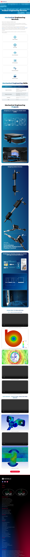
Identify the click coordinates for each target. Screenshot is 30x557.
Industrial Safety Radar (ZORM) (6, 503)
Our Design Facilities (4, 546)
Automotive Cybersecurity (5, 535)
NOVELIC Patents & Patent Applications (7, 545)
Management (3, 540)
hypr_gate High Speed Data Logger (6, 513)
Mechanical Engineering (5, 528)
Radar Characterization (5, 506)
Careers (3, 485)
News (2, 541)
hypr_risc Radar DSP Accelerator (6, 512)
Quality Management (4, 542)
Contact (3, 487)
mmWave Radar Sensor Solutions (6, 498)
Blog (3, 483)
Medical (3, 517)
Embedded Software (4, 523)
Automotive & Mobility (5, 516)
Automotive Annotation (5, 530)
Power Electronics (4, 529)
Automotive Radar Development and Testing (7, 505)
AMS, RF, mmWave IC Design (6, 511)
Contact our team (15, 471)
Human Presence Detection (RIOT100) (7, 499)
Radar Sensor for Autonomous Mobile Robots (7, 504)
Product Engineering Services (14, 10)
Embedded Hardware (4, 524)
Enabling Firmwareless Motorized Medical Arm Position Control (12, 554)
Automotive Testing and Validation (6, 534)
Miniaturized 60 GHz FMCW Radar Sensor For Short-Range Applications (13, 555)
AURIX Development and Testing (6, 536)
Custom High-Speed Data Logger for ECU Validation (11, 553)
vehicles (18, 27)
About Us (3, 539)
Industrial (3, 518)
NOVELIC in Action (4, 547)
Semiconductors (4, 519)
